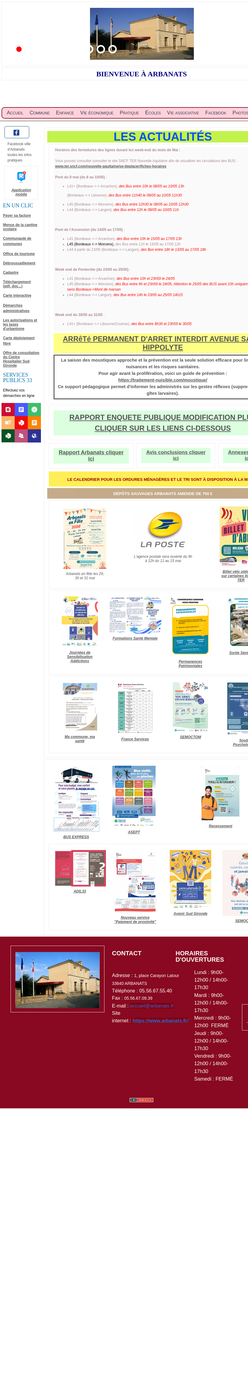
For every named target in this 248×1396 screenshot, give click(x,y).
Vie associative (183, 113)
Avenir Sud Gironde (191, 914)
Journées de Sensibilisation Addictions (80, 656)
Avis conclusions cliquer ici (176, 455)
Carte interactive (17, 295)
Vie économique (97, 113)
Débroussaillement (19, 263)
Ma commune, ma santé (80, 739)
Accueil (15, 113)
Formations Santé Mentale (135, 638)
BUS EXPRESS (76, 837)
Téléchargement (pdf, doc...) (17, 284)
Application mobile (21, 192)
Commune (39, 113)
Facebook (215, 113)
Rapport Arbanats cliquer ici (91, 455)
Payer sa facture (17, 215)
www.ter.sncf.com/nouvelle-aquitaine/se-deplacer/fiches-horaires (110, 166)
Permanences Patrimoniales (191, 664)
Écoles (153, 113)
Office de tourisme (19, 254)
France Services (135, 739)
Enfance (65, 113)
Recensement (220, 826)
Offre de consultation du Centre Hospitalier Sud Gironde (21, 359)
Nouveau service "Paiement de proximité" (135, 919)
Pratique (129, 113)
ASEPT (134, 832)
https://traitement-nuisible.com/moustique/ (162, 380)
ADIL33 (79, 891)
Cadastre (10, 272)
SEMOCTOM (190, 737)
